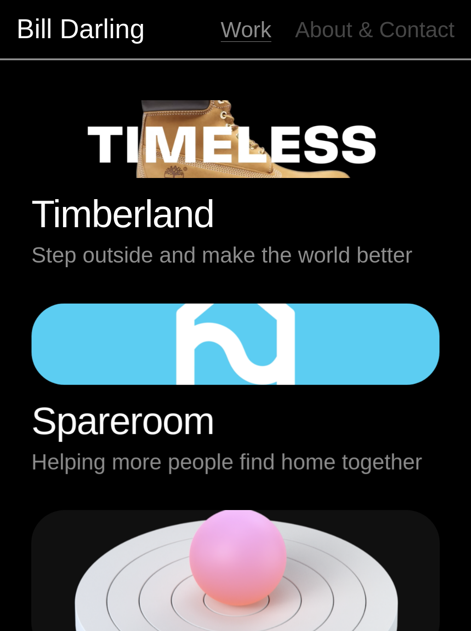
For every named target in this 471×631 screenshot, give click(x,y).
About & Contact (375, 29)
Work (246, 29)
